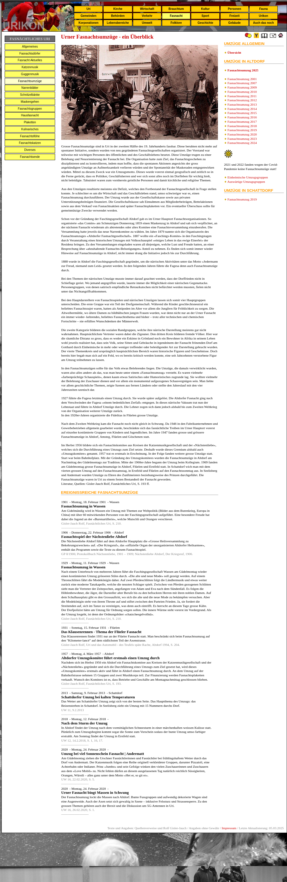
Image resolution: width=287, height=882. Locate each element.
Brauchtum (176, 8)
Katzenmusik (29, 67)
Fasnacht (176, 15)
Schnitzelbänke (30, 94)
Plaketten (30, 122)
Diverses (30, 149)
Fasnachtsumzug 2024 (242, 142)
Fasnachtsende (30, 156)
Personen (234, 8)
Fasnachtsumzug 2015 (242, 113)
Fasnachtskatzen (30, 142)
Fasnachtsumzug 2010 (242, 91)
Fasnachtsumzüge (30, 81)
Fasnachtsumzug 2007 (242, 83)
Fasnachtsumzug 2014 (242, 109)
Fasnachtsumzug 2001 (242, 79)
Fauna (263, 8)
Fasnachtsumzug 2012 (242, 100)
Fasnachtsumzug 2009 (242, 87)
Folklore (176, 22)
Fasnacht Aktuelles (30, 60)
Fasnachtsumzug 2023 (242, 138)
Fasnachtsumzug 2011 (242, 96)
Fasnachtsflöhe (30, 136)
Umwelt (147, 22)
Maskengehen (30, 101)
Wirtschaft (147, 8)
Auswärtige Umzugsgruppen (246, 181)
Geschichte (205, 22)
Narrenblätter (29, 87)
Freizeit (234, 15)
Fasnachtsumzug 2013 (242, 104)
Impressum (229, 828)
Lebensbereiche (118, 22)
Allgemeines (30, 46)
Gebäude (234, 22)
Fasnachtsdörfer (29, 53)
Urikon (263, 15)
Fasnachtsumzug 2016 (242, 117)
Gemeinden (88, 15)
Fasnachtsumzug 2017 (242, 121)
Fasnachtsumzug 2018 (242, 126)
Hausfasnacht (30, 115)
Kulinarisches (29, 129)
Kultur (205, 8)
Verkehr (147, 15)
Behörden (118, 15)
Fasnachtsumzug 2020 (242, 134)
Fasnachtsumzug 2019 (242, 130)
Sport (205, 15)
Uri (88, 8)
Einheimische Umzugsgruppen (248, 177)
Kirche (117, 8)
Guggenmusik (30, 74)
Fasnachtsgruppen (30, 108)
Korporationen (88, 22)
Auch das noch (263, 22)
